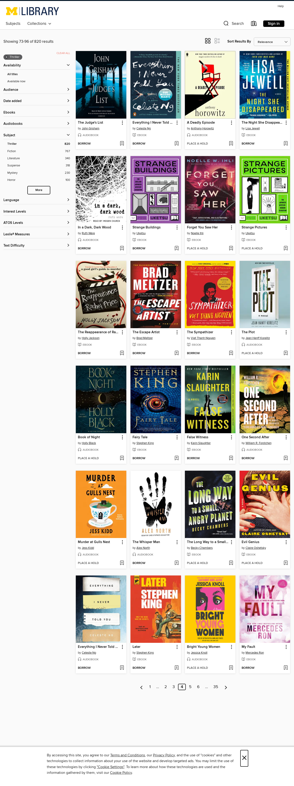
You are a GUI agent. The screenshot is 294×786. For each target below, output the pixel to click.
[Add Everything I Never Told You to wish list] (176, 144)
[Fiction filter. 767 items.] (38, 151)
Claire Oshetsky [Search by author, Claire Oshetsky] (256, 548)
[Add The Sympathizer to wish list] (231, 353)
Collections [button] (39, 23)
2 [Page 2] (165, 686)
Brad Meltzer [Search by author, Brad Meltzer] (144, 338)
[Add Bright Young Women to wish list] (231, 668)
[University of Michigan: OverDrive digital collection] (32, 11)
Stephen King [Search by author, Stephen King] (145, 443)
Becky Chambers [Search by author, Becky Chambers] (202, 548)
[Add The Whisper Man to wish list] (176, 563)
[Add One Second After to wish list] (285, 458)
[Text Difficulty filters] (36, 245)
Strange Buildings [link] (147, 227)
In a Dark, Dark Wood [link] (94, 227)
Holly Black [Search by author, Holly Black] (89, 443)
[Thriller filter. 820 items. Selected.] (38, 144)
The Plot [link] (248, 332)
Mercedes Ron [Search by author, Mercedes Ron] (255, 653)
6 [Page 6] (198, 686)
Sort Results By (239, 41)
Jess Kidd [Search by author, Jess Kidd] (88, 548)
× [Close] (244, 758)
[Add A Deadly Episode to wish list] (231, 144)
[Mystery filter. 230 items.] (38, 173)
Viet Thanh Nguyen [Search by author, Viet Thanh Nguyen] (203, 338)
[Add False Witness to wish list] (231, 458)
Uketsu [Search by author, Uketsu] (141, 233)
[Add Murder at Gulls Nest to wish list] (122, 563)
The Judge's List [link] (90, 123)
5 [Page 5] (190, 686)
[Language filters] (36, 200)
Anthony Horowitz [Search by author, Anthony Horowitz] (202, 128)
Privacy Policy (164, 755)
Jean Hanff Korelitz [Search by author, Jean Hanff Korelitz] (258, 338)
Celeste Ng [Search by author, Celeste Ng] (143, 128)
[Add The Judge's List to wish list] (122, 144)
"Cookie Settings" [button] (110, 767)
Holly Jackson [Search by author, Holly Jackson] (90, 338)
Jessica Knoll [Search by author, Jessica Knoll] (199, 653)
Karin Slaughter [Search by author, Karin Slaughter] (201, 443)
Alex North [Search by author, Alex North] (143, 548)
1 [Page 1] (150, 686)
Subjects (13, 23)
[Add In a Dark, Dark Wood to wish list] (122, 249)
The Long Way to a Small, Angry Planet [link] (208, 542)
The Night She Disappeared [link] (263, 123)
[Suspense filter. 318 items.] (38, 165)
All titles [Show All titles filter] (12, 74)
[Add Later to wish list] (176, 668)
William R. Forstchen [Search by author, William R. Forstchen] (258, 443)
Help (281, 6)
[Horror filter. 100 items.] (38, 180)
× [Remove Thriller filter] (7, 57)
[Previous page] (141, 687)
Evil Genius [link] (250, 542)
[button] (233, 24)
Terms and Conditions (127, 755)
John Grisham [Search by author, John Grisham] (90, 128)
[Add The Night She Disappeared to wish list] (285, 144)
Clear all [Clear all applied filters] (63, 53)
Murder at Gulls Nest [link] (94, 542)
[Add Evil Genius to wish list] (285, 563)
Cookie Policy (121, 772)
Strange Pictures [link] (254, 227)
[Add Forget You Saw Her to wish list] (231, 249)
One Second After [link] (255, 437)
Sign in (274, 23)
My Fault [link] (248, 647)
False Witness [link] (197, 437)
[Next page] (225, 687)
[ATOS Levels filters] (36, 223)
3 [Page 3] (173, 686)
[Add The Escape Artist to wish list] (176, 353)
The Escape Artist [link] (146, 332)
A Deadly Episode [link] (201, 123)
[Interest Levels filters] (36, 211)
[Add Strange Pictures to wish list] (285, 249)
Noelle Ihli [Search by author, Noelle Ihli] (197, 233)
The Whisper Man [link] (146, 542)
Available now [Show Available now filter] (16, 81)
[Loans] (254, 24)
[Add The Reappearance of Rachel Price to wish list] (122, 353)
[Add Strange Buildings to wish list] (176, 249)
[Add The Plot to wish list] (285, 353)
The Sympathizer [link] (200, 332)
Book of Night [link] (89, 437)
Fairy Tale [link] (140, 437)
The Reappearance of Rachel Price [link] (99, 332)
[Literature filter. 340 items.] (38, 158)
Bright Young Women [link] (203, 647)
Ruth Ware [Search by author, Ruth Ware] (88, 233)
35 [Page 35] (215, 686)
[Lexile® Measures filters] (36, 234)
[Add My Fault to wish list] (285, 668)
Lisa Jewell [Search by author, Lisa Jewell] (253, 128)
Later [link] (136, 647)
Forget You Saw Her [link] (202, 227)
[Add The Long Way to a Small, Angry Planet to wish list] (231, 563)
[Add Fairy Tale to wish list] (176, 458)
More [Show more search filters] (38, 190)
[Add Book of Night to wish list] (122, 458)
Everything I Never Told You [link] (154, 123)
